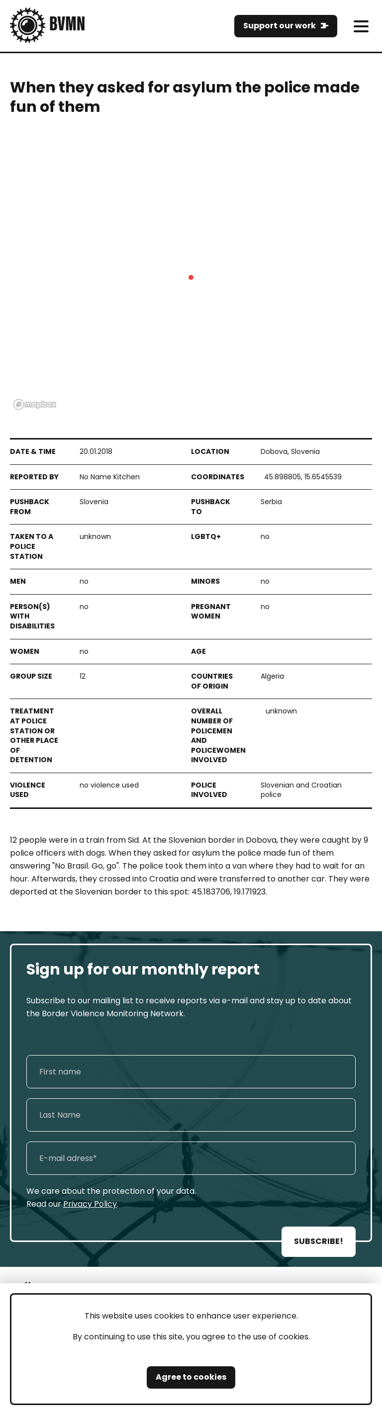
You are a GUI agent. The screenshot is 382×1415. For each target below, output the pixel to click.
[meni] (361, 26)
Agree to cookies (191, 1377)
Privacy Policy (90, 1204)
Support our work (279, 25)
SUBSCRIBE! (318, 1241)
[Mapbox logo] (35, 404)
